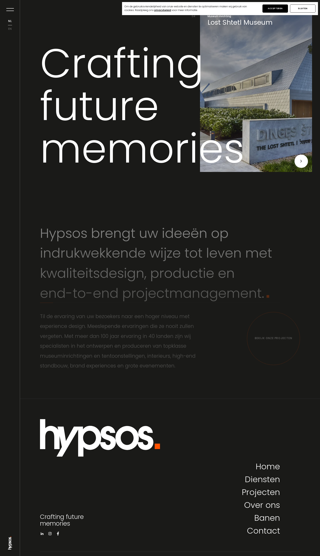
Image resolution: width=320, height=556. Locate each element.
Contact (263, 531)
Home (268, 467)
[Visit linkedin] (42, 534)
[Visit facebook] (58, 534)
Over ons (262, 506)
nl (10, 21)
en (10, 29)
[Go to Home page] (10, 548)
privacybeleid (162, 10)
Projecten (261, 493)
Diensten (262, 480)
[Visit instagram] (50, 534)
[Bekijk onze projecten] (273, 340)
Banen (267, 518)
